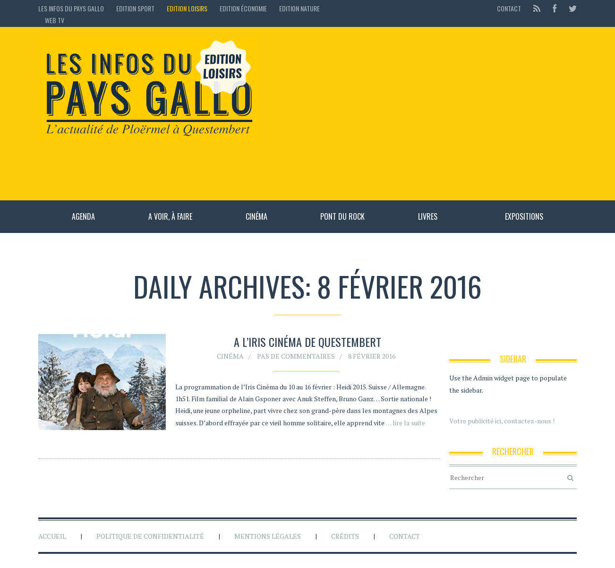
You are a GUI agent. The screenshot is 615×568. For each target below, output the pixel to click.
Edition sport (135, 8)
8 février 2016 (371, 356)
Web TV (54, 20)
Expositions (524, 216)
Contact (509, 8)
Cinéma (256, 216)
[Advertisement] (421, 113)
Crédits (345, 536)
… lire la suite (405, 422)
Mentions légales (267, 536)
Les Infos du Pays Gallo (71, 8)
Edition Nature (299, 8)
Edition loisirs (187, 8)
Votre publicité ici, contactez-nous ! (502, 420)
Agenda (83, 216)
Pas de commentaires (296, 356)
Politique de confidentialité (150, 536)
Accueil (52, 536)
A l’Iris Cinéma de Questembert (307, 342)
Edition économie (243, 8)
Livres (427, 216)
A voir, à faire (170, 216)
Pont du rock (342, 216)
